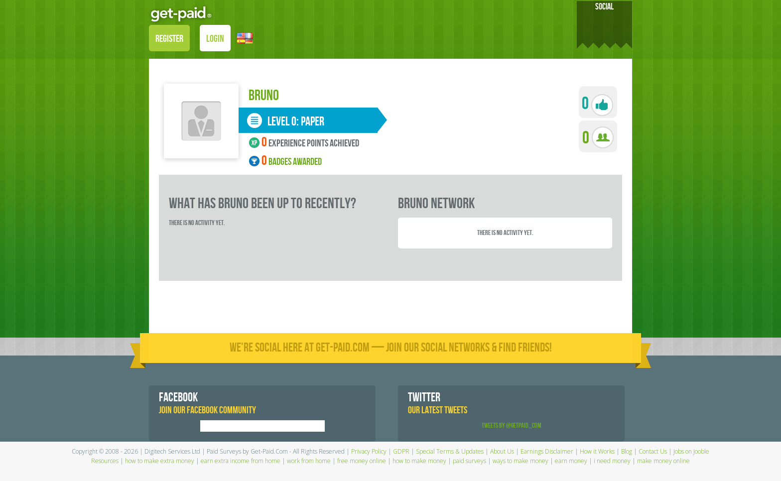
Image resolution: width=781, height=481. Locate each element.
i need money (612, 461)
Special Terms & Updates (450, 451)
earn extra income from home (240, 461)
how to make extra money (159, 461)
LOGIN (215, 39)
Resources (105, 461)
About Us (502, 451)
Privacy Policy (369, 451)
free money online (361, 461)
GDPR (401, 451)
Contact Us (653, 451)
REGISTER (169, 39)
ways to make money (520, 461)
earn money (571, 461)
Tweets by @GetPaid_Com (511, 425)
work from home (309, 461)
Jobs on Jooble (691, 451)
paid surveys (469, 461)
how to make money (419, 461)
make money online (663, 461)
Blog (626, 451)
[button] (245, 37)
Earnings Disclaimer (547, 451)
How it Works (597, 451)
